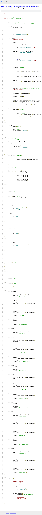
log (30, 10)
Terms (14, 513)
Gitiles (7, 513)
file (27, 10)
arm (6, 8)
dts (13, 8)
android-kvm (4, 6)
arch (2, 8)
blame (34, 10)
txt (36, 513)
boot (9, 8)
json (40, 513)
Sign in (39, 2)
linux (10, 6)
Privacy (11, 513)
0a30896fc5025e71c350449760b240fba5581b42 (25, 6)
